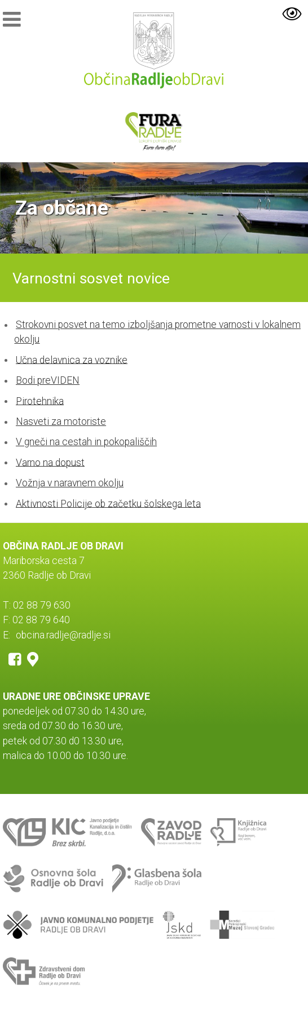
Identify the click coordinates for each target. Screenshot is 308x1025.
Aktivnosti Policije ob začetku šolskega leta (108, 503)
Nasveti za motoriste (61, 421)
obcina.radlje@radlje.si (63, 635)
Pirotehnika (40, 400)
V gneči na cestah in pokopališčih (86, 441)
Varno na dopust (50, 462)
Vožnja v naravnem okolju (70, 483)
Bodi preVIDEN (48, 380)
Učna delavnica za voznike (71, 359)
